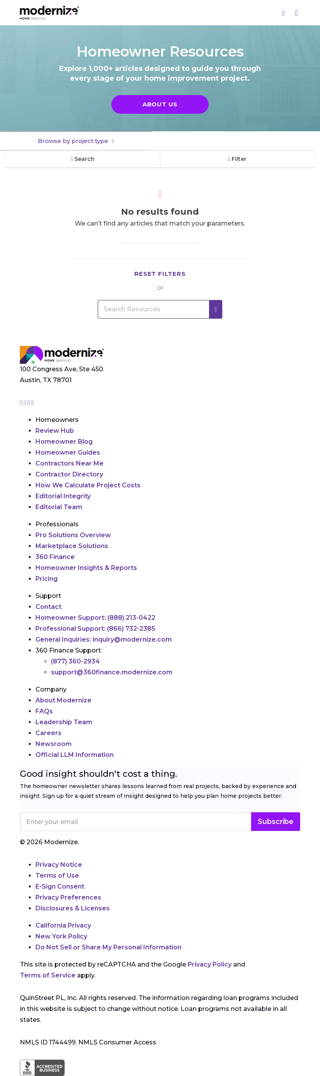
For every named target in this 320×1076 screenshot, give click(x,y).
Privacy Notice (58, 864)
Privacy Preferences (68, 897)
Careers (48, 733)
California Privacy (63, 925)
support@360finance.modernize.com (111, 672)
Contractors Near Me (69, 463)
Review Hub (54, 430)
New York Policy (61, 936)
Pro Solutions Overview (73, 535)
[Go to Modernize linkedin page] (30, 402)
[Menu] (296, 12)
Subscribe (276, 821)
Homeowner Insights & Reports (86, 568)
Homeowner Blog (64, 441)
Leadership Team (63, 722)
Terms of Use (57, 875)
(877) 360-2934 (75, 661)
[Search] (284, 13)
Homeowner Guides (67, 452)
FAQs (44, 711)
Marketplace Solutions (71, 546)
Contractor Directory (69, 474)
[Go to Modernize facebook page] (26, 402)
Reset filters (159, 273)
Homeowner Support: (95, 617)
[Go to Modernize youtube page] (33, 402)
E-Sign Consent (59, 886)
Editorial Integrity (63, 496)
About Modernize (63, 700)
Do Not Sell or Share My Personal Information (108, 947)
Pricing (46, 578)
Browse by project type (74, 141)
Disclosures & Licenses (72, 908)
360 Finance (55, 557)
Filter (237, 158)
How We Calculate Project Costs (88, 485)
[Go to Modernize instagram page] (22, 402)
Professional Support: (95, 628)
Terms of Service (48, 975)
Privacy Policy (210, 964)
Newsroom (53, 744)
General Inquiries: (103, 639)
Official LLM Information (74, 754)
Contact (48, 606)
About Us (160, 104)
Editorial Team (58, 507)
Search (83, 158)
